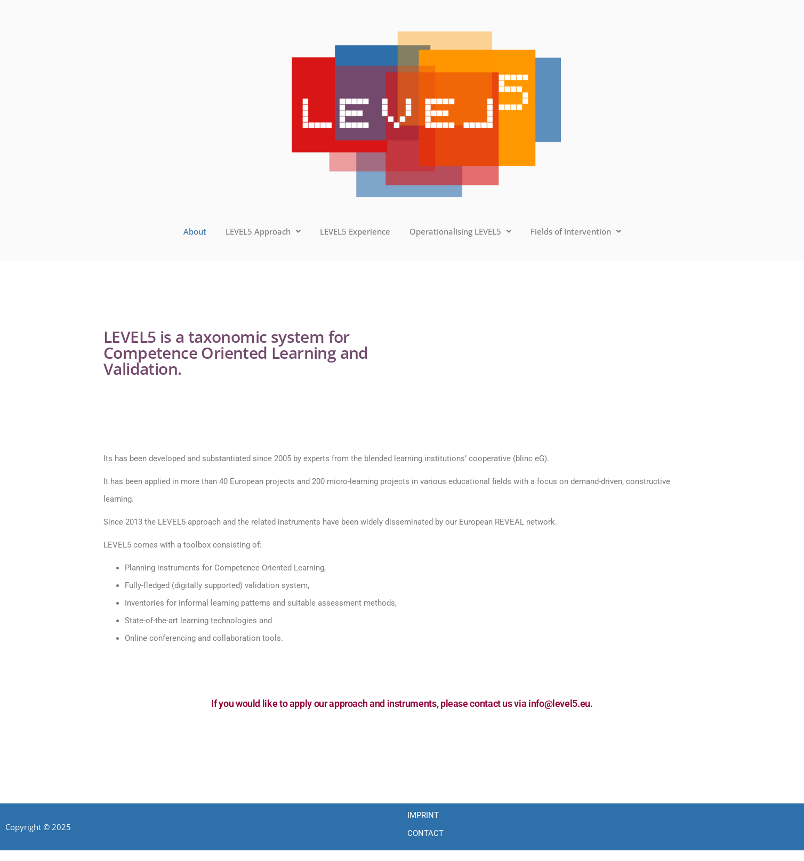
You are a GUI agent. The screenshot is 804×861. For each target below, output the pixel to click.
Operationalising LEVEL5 (460, 231)
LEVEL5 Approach (263, 231)
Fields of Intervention (575, 231)
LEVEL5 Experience (355, 231)
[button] (263, 231)
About (194, 231)
